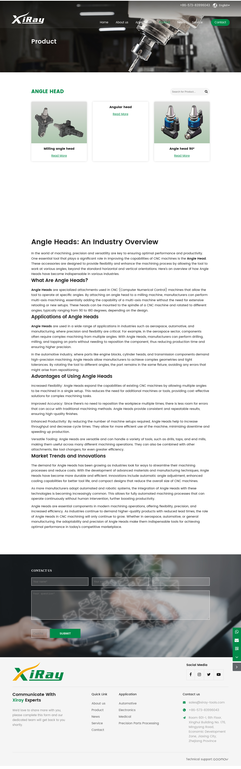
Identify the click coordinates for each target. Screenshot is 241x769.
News (181, 22)
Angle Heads (41, 292)
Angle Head (196, 261)
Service (197, 22)
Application (143, 22)
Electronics (127, 713)
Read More (59, 158)
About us (122, 22)
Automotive (128, 706)
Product (164, 22)
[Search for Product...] (188, 94)
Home (104, 22)
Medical (125, 719)
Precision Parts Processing (139, 726)
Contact (220, 22)
